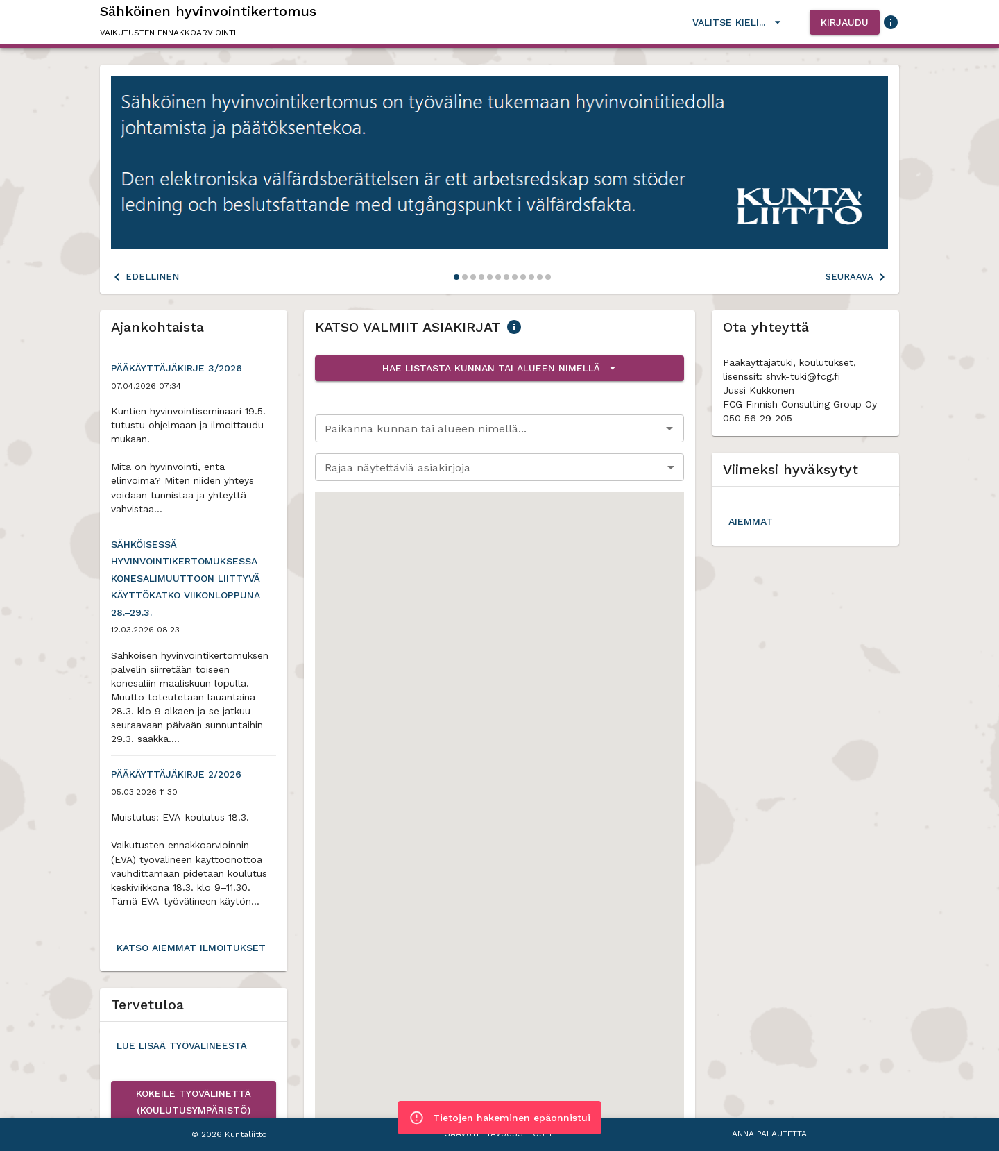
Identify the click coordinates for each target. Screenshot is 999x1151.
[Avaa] (669, 428)
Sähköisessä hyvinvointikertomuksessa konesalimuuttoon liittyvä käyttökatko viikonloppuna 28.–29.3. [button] (193, 578)
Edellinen (143, 277)
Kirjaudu (845, 22)
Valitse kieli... (737, 22)
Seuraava (858, 277)
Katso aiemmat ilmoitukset (191, 948)
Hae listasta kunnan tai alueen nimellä (499, 368)
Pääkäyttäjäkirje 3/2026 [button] (176, 368)
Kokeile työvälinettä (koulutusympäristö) (193, 1102)
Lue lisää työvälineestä (182, 1046)
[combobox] (488, 428)
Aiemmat (750, 522)
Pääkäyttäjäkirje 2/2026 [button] (176, 774)
